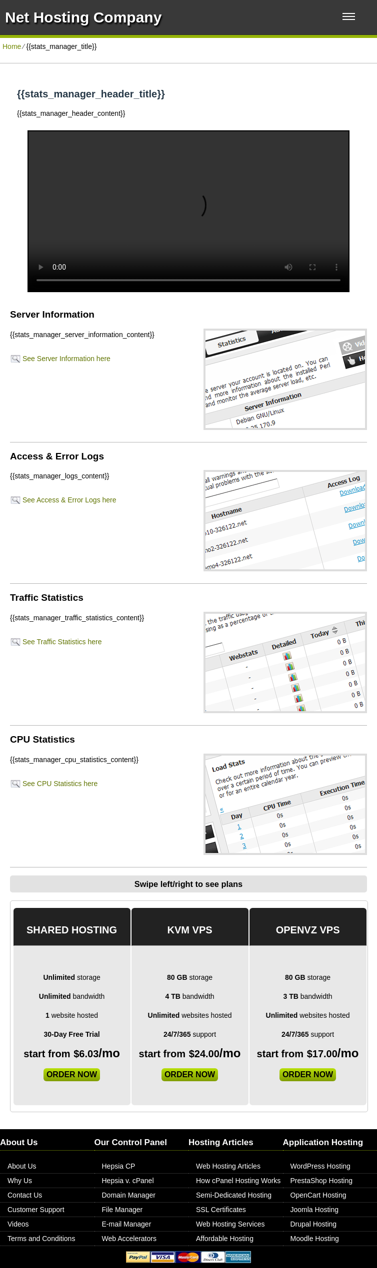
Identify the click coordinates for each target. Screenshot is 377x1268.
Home (11, 46)
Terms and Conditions (41, 1239)
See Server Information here (66, 359)
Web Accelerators (129, 1239)
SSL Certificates (221, 1210)
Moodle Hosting (314, 1239)
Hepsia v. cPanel (128, 1181)
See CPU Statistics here (60, 784)
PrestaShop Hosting (321, 1181)
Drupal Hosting (313, 1224)
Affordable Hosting (225, 1239)
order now (71, 1074)
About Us (22, 1166)
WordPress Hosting (320, 1166)
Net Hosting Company (83, 17)
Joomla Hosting (314, 1210)
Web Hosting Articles (228, 1166)
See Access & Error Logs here (69, 500)
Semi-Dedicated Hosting (234, 1195)
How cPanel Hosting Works (238, 1181)
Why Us (20, 1181)
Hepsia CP (119, 1166)
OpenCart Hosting (318, 1195)
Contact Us (25, 1195)
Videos (18, 1224)
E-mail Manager (127, 1224)
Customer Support (36, 1210)
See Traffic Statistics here (62, 642)
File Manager (122, 1210)
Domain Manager (129, 1195)
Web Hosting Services (230, 1224)
